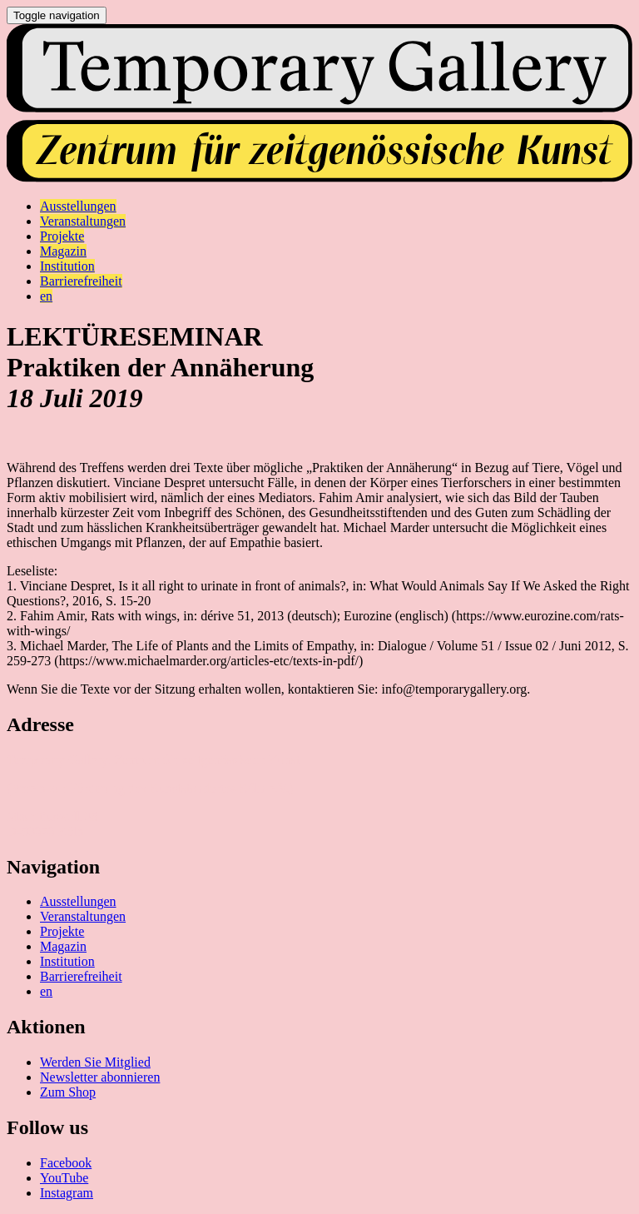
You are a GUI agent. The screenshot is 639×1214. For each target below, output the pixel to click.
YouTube (64, 1178)
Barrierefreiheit (81, 976)
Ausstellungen (78, 901)
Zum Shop (68, 1092)
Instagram (66, 1193)
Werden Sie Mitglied (95, 1062)
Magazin (63, 946)
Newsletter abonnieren (100, 1077)
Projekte (62, 931)
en (46, 991)
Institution (67, 961)
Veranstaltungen (83, 916)
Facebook (66, 1163)
